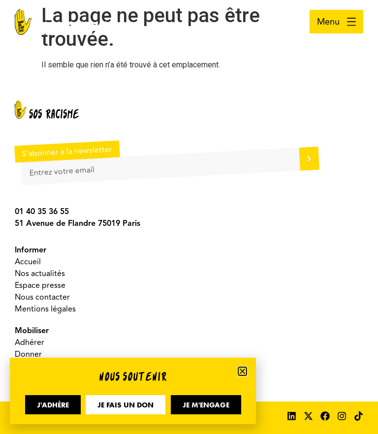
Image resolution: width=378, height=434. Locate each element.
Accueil (28, 262)
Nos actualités (40, 274)
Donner (28, 354)
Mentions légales (45, 309)
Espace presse (40, 285)
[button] (242, 371)
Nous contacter (42, 297)
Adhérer (29, 342)
